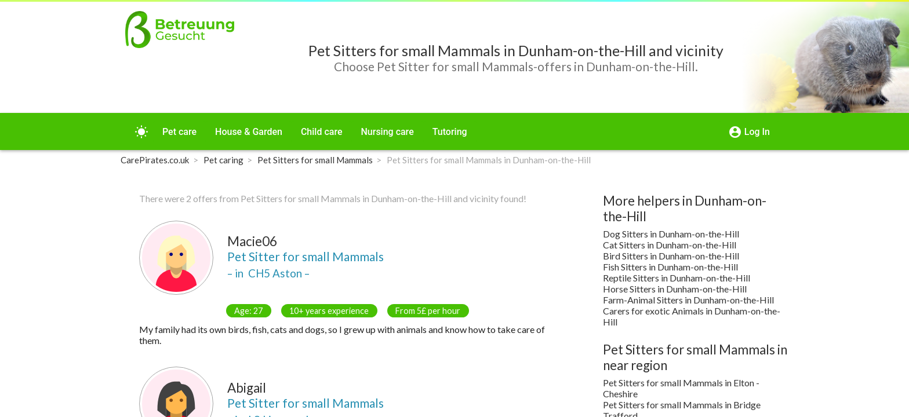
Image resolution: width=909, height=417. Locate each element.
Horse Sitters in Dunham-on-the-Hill (675, 288)
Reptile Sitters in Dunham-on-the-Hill (676, 277)
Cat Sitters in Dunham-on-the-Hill (669, 244)
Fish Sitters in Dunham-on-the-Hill (670, 266)
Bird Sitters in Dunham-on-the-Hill (671, 255)
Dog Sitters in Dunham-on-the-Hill (671, 233)
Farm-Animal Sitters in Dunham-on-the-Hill (688, 299)
